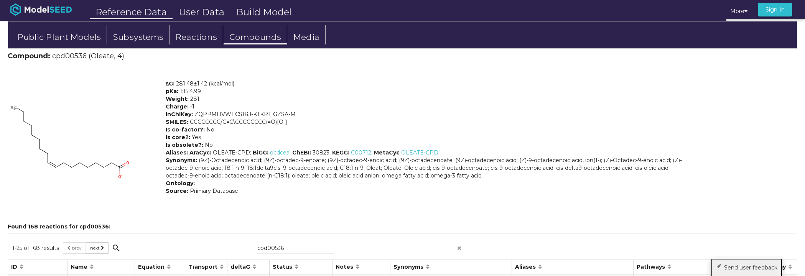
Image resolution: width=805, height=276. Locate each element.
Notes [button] (345, 266)
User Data (201, 12)
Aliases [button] (526, 266)
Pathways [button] (652, 266)
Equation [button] (152, 266)
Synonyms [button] (409, 266)
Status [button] (283, 266)
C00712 (361, 152)
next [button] (97, 248)
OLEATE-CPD (419, 152)
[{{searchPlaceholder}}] (295, 248)
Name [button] (80, 266)
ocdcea (280, 152)
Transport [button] (203, 266)
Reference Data (131, 12)
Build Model (263, 12)
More (738, 11)
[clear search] (459, 246)
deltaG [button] (241, 266)
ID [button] (15, 266)
